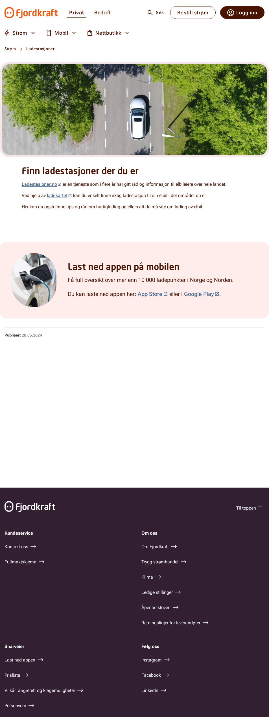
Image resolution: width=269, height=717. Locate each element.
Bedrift (102, 13)
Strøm (10, 49)
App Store (150, 294)
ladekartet (57, 195)
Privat (76, 13)
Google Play (199, 294)
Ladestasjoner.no (39, 184)
